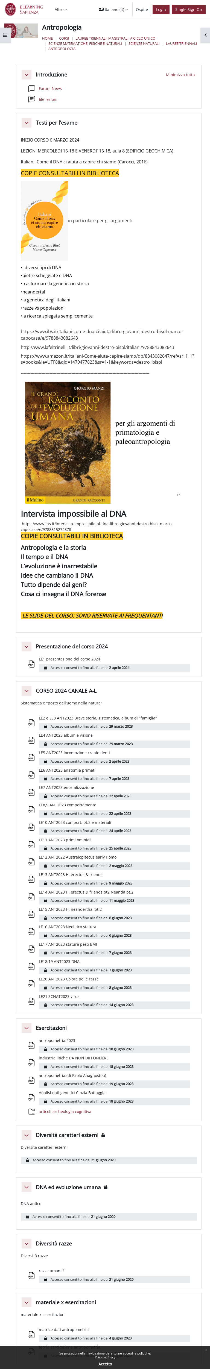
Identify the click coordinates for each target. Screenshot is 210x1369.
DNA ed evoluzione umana (68, 1187)
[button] (113, 9)
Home (47, 38)
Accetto (105, 1364)
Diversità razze (54, 1243)
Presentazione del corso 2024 (72, 646)
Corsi (64, 38)
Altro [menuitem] (59, 9)
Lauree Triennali (181, 43)
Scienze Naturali (144, 43)
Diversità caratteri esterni (67, 1135)
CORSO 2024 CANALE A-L (66, 691)
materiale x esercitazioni (66, 1302)
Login (161, 9)
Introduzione (51, 74)
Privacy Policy (105, 1357)
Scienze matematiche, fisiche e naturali (85, 43)
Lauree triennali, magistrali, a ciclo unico (115, 38)
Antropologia (61, 48)
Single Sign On (188, 9)
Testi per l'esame (56, 122)
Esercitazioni (51, 1028)
